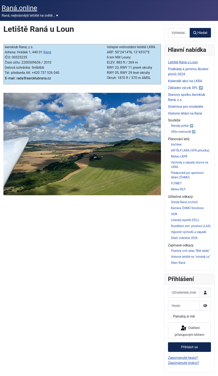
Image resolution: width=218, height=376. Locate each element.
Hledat (200, 33)
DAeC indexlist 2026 (184, 238)
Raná (47, 52)
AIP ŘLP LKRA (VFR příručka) (190, 150)
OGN (174, 214)
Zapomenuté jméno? (183, 363)
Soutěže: (174, 120)
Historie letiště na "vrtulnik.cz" (190, 256)
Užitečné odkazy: (181, 197)
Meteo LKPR (179, 156)
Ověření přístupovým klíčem (189, 331)
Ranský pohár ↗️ (182, 125)
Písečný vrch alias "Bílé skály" (190, 250)
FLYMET (176, 183)
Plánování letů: (179, 139)
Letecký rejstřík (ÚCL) (185, 220)
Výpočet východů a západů (188, 232)
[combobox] (179, 33)
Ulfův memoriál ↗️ (183, 131)
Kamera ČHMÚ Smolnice (187, 208)
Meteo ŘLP (178, 189)
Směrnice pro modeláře (185, 107)
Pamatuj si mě (184, 316)
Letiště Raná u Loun (183, 62)
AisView (176, 144)
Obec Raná (178, 262)
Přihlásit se (189, 347)
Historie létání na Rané (185, 113)
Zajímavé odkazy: (181, 245)
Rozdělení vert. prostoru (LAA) (191, 226)
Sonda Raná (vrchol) (184, 202)
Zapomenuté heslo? (183, 358)
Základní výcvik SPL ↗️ (185, 88)
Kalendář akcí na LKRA (185, 81)
